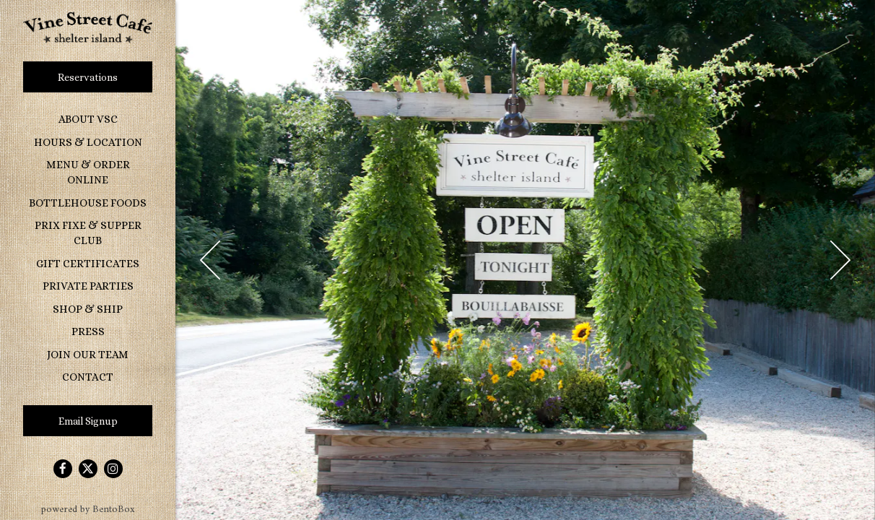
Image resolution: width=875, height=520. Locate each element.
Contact (87, 377)
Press (88, 331)
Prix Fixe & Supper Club (88, 233)
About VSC (88, 119)
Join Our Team (88, 354)
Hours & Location (88, 142)
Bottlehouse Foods (90, 202)
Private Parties (88, 286)
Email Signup (88, 421)
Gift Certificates (87, 263)
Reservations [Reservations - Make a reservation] (88, 77)
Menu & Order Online (88, 172)
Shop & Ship (88, 309)
